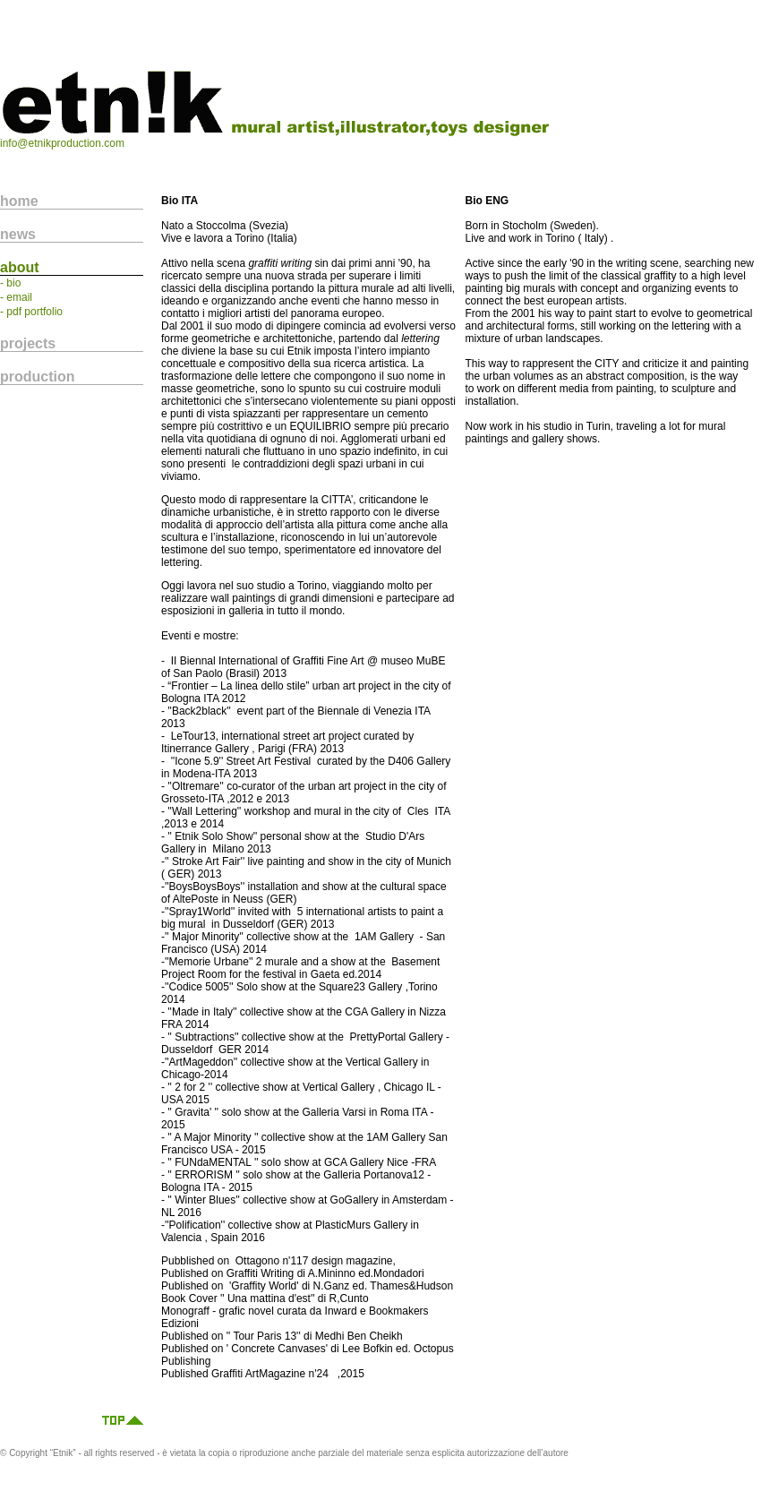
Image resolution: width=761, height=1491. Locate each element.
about (19, 267)
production (37, 376)
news (18, 234)
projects (28, 343)
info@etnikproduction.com (62, 143)
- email (16, 297)
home (19, 201)
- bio (10, 283)
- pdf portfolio (31, 311)
